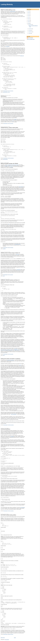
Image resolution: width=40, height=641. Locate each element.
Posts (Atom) (7, 638)
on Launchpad (22, 506)
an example (7, 46)
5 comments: (11, 633)
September (30, 31)
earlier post (22, 55)
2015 (29, 12)
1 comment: (11, 274)
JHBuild (6, 165)
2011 (29, 18)
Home (15, 636)
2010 (29, 20)
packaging (4, 248)
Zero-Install (11, 166)
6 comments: (11, 90)
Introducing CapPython (10, 359)
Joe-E (20, 364)
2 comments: (11, 247)
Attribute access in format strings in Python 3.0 (10, 252)
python (4, 275)
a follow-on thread (16, 349)
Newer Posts (3, 636)
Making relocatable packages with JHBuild (9, 163)
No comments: (12, 424)
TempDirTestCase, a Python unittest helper (9, 127)
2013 (29, 15)
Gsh (13, 120)
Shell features (3, 96)
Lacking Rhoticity (7, 4)
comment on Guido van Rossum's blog (6, 349)
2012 (29, 17)
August (30, 33)
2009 (29, 21)
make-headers (21, 186)
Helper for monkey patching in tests (8, 9)
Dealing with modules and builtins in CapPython (10, 358)
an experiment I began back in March (13, 164)
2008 (29, 23)
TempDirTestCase (12, 11)
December (30, 24)
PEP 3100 (15, 348)
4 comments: (11, 123)
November (30, 28)
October (30, 30)
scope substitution (13, 413)
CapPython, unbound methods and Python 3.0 (10, 279)
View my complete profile (30, 39)
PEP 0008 (12, 435)
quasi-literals (18, 269)
